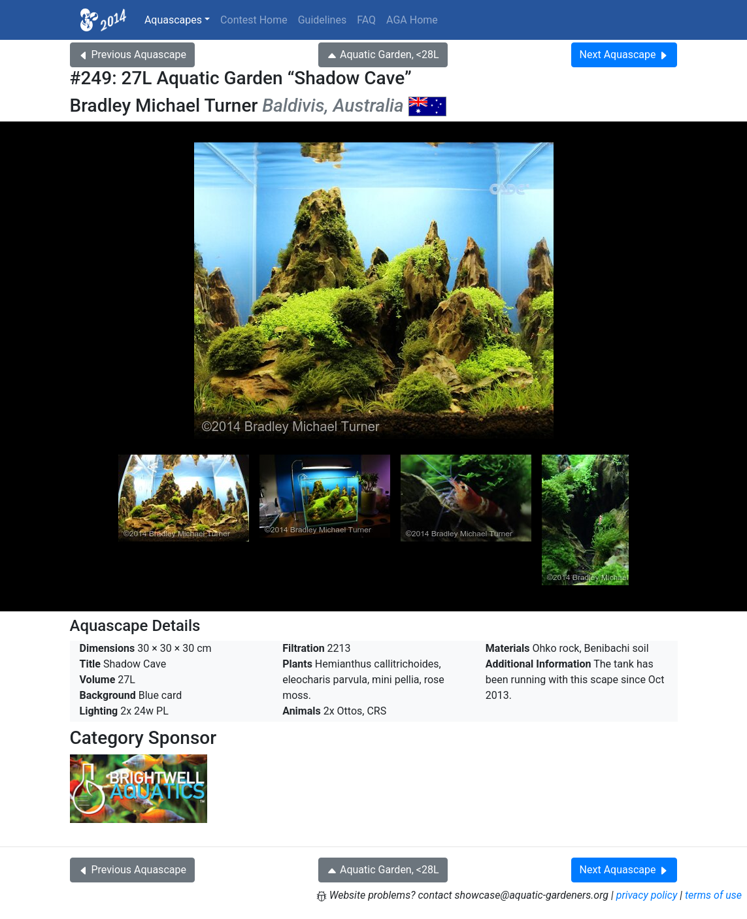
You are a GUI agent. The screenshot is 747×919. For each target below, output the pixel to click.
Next (624, 54)
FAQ (366, 20)
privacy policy (647, 895)
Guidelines (322, 20)
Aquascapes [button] (173, 20)
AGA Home (412, 20)
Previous (132, 54)
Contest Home (254, 20)
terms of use (713, 895)
